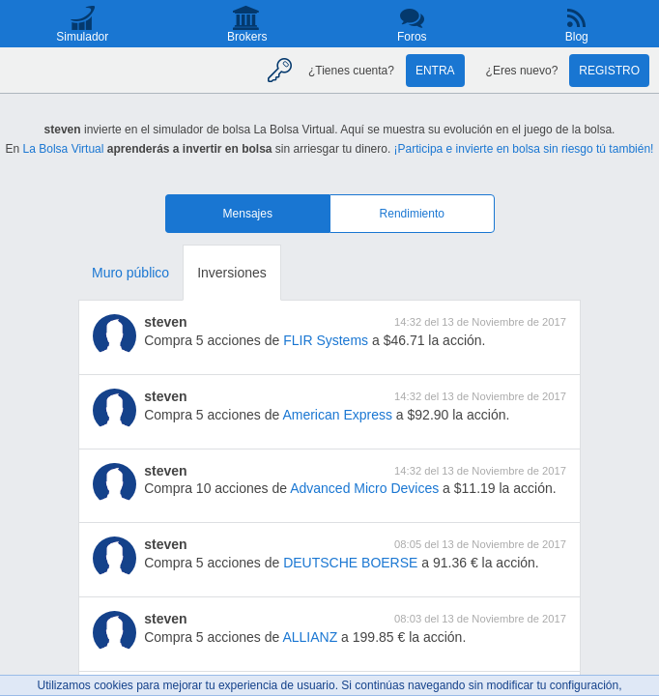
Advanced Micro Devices (364, 488)
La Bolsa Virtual (63, 149)
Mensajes (247, 213)
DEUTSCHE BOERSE (350, 562)
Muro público (130, 272)
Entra (435, 70)
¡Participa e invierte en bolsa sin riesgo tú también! (524, 149)
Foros (412, 37)
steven (165, 322)
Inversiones (232, 272)
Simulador (82, 37)
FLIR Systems (325, 340)
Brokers (247, 37)
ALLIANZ (309, 637)
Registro (609, 70)
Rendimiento (412, 213)
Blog (576, 37)
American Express (337, 414)
